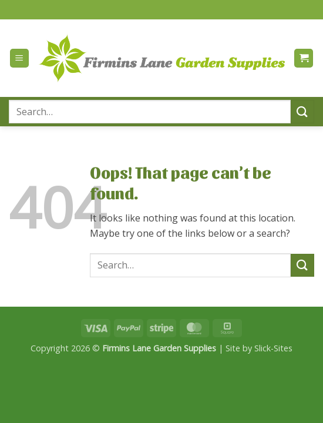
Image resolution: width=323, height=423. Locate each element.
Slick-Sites (273, 348)
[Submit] (302, 111)
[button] (19, 58)
